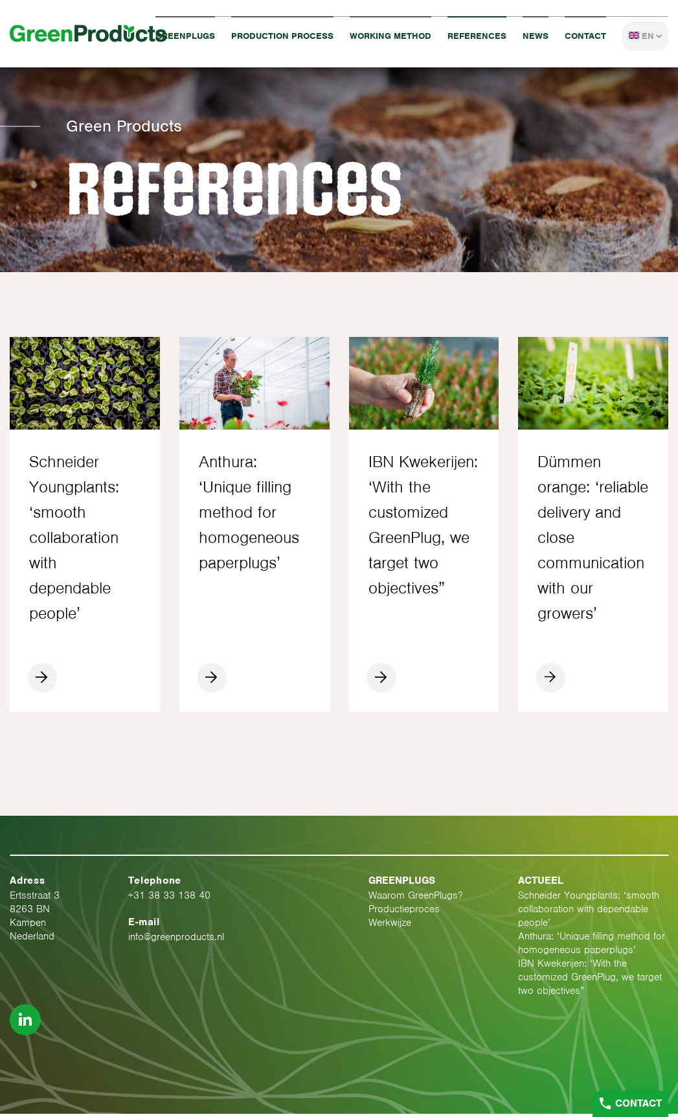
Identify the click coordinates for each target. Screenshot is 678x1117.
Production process (282, 35)
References (476, 35)
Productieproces (404, 912)
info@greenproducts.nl (176, 940)
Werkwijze (389, 925)
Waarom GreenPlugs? (415, 898)
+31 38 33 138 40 (169, 898)
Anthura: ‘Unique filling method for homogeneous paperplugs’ (591, 946)
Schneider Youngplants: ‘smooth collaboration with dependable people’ (588, 912)
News (535, 35)
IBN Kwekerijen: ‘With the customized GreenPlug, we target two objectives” (590, 980)
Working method (390, 35)
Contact (585, 35)
